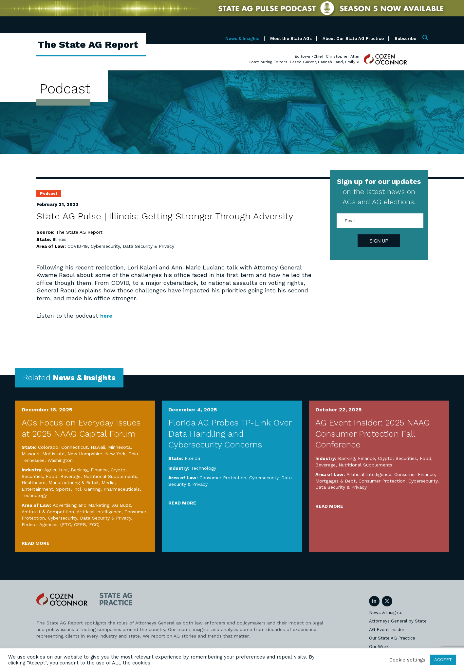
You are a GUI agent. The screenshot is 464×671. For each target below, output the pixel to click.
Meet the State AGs (291, 38)
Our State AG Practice (392, 638)
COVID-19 (77, 246)
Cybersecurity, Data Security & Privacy (132, 246)
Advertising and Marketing (81, 505)
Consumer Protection (222, 477)
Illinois (59, 239)
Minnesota (119, 447)
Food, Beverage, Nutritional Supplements (91, 476)
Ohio (133, 453)
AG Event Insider (386, 629)
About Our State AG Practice (353, 38)
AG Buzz (121, 505)
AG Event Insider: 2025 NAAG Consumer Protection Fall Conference (372, 433)
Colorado (48, 447)
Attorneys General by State (398, 621)
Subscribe (405, 38)
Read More (35, 543)
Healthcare (34, 482)
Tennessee (33, 460)
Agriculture (56, 469)
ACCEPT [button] (443, 659)
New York (115, 453)
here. (107, 315)
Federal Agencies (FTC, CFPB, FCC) (61, 524)
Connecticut (74, 447)
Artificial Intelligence (99, 511)
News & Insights (242, 38)
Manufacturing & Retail (73, 482)
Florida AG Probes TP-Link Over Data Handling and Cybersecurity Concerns (229, 433)
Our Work (379, 646)
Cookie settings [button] (407, 660)
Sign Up (378, 241)
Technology (34, 495)
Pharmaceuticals (121, 488)
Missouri (30, 453)
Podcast (49, 193)
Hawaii (98, 447)
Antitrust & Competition (48, 511)
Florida (192, 458)
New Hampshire (84, 453)
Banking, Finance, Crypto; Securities (377, 458)
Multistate (53, 453)
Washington (60, 460)
